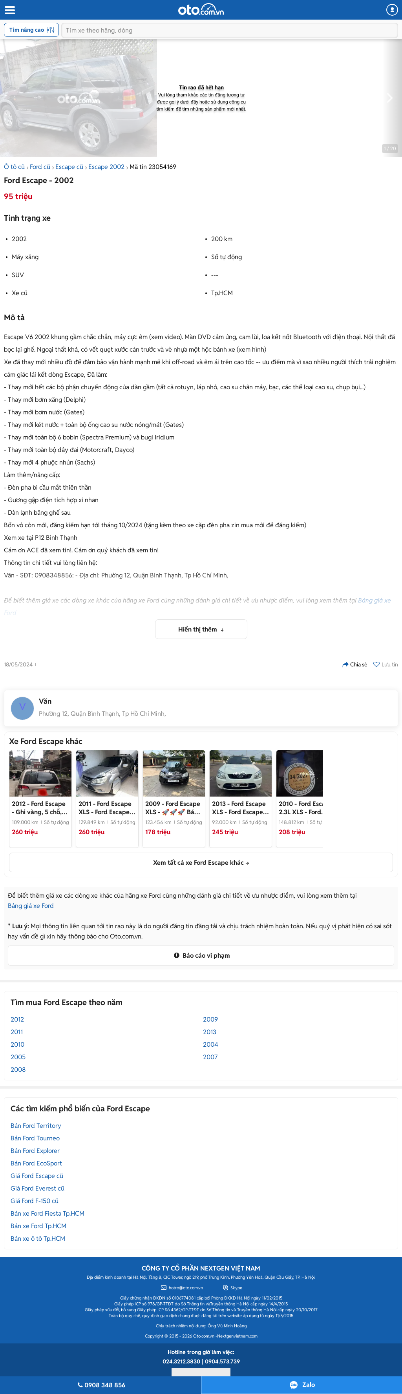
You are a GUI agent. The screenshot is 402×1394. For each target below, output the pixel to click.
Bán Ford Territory (36, 1126)
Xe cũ (19, 293)
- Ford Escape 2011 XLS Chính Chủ (106, 808)
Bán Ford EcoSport (36, 1163)
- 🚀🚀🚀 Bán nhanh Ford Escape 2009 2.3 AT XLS (172, 808)
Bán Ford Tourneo (35, 1138)
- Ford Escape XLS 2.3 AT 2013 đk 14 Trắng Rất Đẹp (239, 808)
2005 (18, 1057)
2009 (210, 1019)
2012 (17, 1019)
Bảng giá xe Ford (31, 906)
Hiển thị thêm (198, 629)
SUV (18, 275)
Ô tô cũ (14, 167)
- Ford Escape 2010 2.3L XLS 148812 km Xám (306, 808)
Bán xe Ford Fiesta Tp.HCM (47, 1213)
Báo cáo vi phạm (201, 955)
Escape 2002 (106, 167)
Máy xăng (25, 257)
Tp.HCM (222, 293)
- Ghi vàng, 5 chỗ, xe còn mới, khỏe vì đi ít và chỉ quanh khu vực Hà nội (39, 808)
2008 (18, 1069)
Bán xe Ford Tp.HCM (38, 1226)
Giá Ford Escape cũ (37, 1176)
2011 (17, 1032)
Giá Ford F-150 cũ (34, 1201)
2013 (209, 1032)
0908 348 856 (100, 1385)
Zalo (308, 1385)
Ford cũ (40, 167)
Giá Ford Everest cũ (37, 1188)
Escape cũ (69, 167)
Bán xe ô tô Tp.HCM (38, 1238)
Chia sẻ (354, 664)
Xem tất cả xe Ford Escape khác (198, 863)
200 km (221, 239)
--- (214, 275)
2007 (210, 1057)
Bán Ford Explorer (35, 1151)
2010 (17, 1044)
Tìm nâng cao (32, 30)
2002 (19, 239)
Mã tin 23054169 (153, 167)
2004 (210, 1044)
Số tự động (226, 257)
